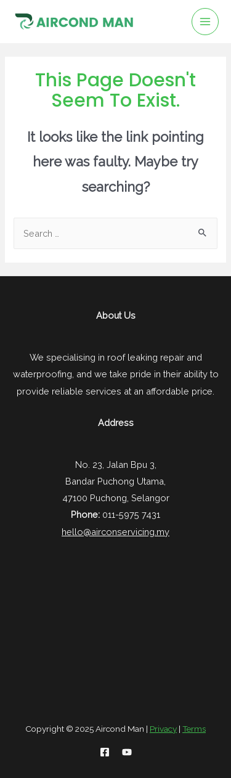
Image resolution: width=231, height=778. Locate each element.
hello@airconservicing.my (115, 531)
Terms (194, 729)
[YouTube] (127, 752)
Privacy (163, 729)
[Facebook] (105, 752)
